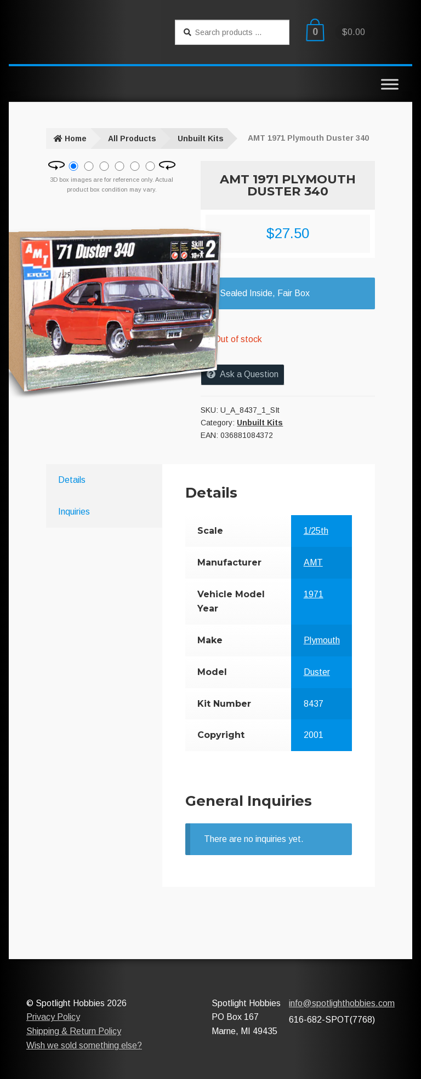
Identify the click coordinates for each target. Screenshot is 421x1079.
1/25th (316, 530)
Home (76, 138)
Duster (317, 672)
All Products (132, 138)
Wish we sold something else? (84, 1045)
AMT (313, 562)
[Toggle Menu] (390, 84)
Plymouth (322, 640)
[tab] (94, 480)
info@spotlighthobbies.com (342, 1003)
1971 (313, 594)
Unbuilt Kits (201, 138)
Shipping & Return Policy (73, 1031)
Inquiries (74, 511)
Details (72, 479)
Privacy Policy (53, 1017)
